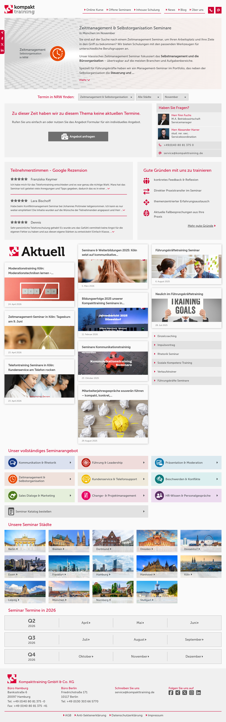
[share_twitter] (2, 45)
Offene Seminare (118, 10)
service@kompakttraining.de (134, 692)
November (140, 656)
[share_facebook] (2, 39)
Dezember (194, 656)
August (140, 639)
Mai (140, 623)
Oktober (86, 656)
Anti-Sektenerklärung (90, 715)
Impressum (154, 715)
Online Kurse (93, 10)
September (194, 639)
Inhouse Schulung (147, 10)
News (170, 10)
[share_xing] (2, 33)
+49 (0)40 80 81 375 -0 (29, 701)
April (86, 623)
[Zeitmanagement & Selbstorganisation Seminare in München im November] (211, 10)
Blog (182, 10)
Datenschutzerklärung (126, 715)
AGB (67, 715)
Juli (85, 639)
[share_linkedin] (2, 51)
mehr (84, 80)
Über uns (196, 10)
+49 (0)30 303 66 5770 (82, 701)
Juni (194, 623)
